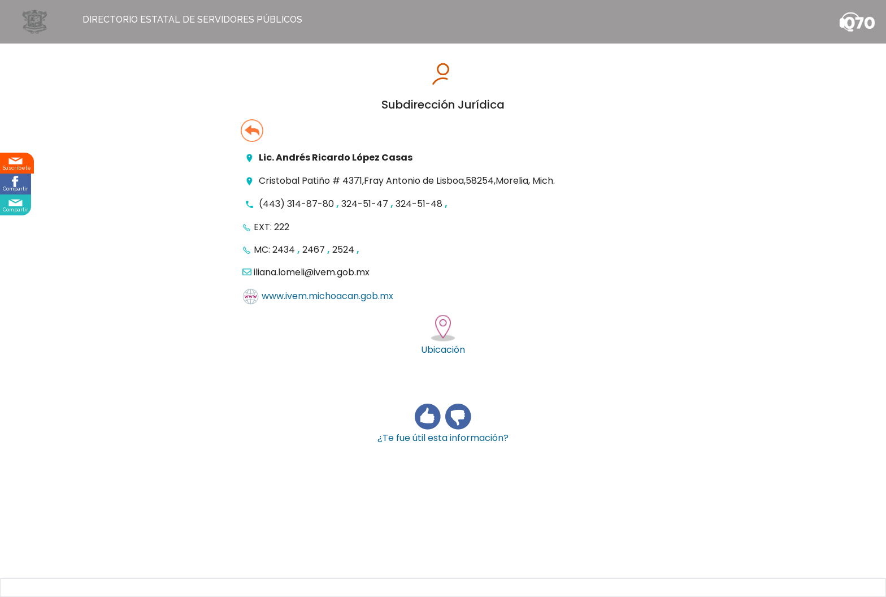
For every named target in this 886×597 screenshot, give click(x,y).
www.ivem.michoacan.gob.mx (327, 296)
